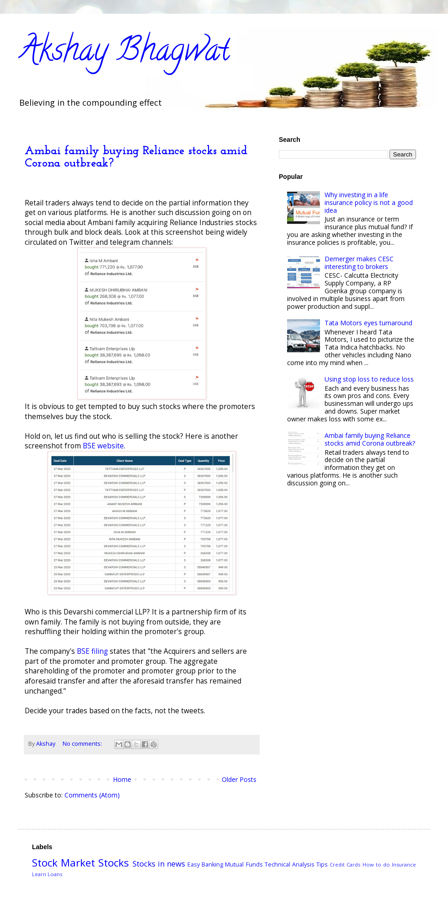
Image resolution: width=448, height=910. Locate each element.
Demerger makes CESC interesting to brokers (359, 262)
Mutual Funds (243, 864)
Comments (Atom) (92, 795)
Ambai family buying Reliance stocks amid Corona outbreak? (370, 439)
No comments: (83, 744)
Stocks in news (159, 863)
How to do (376, 864)
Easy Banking (205, 864)
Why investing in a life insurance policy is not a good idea (369, 202)
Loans (55, 874)
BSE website (103, 446)
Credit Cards (345, 864)
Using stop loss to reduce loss (369, 379)
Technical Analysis (290, 864)
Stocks (113, 863)
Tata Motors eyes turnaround (368, 322)
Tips (322, 864)
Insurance (404, 864)
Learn (39, 874)
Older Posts (239, 779)
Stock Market (63, 863)
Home (122, 779)
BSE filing (92, 651)
